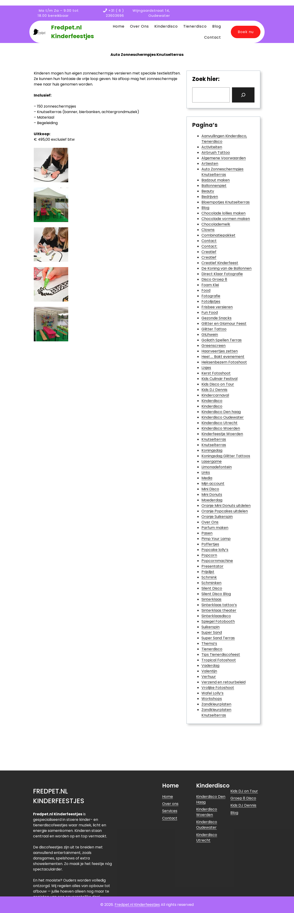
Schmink (209, 577)
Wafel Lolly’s (212, 693)
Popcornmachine (217, 560)
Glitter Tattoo (213, 329)
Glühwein (209, 334)
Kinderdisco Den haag (221, 411)
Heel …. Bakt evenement (222, 356)
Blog (205, 207)
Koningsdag (211, 450)
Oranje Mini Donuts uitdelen (226, 505)
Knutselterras (213, 439)
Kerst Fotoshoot (216, 373)
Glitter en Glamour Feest (223, 323)
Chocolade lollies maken (223, 213)
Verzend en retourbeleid (223, 682)
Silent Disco (211, 588)
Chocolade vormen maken (225, 218)
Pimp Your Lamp (216, 538)
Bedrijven (209, 196)
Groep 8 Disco (243, 851)
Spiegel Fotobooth (218, 621)
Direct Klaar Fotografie (222, 274)
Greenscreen (213, 345)
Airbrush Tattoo (215, 152)
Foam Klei (210, 285)
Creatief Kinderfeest (219, 262)
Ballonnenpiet (213, 185)
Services (169, 864)
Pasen (206, 533)
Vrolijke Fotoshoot (217, 687)
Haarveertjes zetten (219, 351)
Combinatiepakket (218, 235)
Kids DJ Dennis (214, 389)
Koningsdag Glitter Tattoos (225, 456)
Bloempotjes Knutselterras (225, 202)
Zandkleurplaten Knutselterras (216, 712)
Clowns (208, 229)
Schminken (211, 582)
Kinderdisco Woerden (220, 428)
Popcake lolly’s (214, 549)
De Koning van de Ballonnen (226, 268)
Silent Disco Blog (216, 593)
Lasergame (211, 461)
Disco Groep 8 (214, 279)
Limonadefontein (216, 467)
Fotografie (210, 296)
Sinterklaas (211, 599)
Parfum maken (214, 527)
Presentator (212, 566)
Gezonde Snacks (216, 318)
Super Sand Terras (218, 638)
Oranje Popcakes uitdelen (224, 511)
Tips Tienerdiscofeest (220, 654)
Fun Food (209, 312)
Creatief (208, 251)
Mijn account (212, 483)
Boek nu (246, 31)
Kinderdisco (211, 400)
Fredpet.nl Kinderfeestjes (137, 904)
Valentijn (209, 671)
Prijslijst (207, 571)
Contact (209, 240)
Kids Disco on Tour (217, 384)
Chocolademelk (215, 224)
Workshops (211, 698)
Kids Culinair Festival (219, 378)
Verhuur (208, 676)
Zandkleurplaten (216, 704)
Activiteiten (211, 147)
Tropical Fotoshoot (218, 660)
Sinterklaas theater (218, 610)
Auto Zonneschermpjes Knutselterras (222, 171)
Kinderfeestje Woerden (222, 434)
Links (205, 472)
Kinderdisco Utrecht (219, 422)
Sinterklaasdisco (216, 616)
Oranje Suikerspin (217, 516)
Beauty (207, 191)
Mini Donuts (211, 494)
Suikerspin (210, 627)
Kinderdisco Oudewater (222, 417)
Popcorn (209, 555)
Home (167, 850)
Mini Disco (210, 489)
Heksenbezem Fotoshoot (224, 362)
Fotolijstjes (210, 301)
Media (206, 478)
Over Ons (209, 522)
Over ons (170, 857)
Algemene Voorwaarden (223, 158)
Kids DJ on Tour (244, 844)
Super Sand (211, 632)
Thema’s (209, 643)
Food (205, 290)
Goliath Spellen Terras (221, 340)
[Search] (243, 95)
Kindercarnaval (215, 395)
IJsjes (206, 367)
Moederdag (211, 500)
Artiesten (209, 163)
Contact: (209, 246)
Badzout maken (215, 180)
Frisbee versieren (217, 307)
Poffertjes (210, 544)
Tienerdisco (211, 649)
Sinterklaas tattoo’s (219, 605)
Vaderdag (210, 665)
